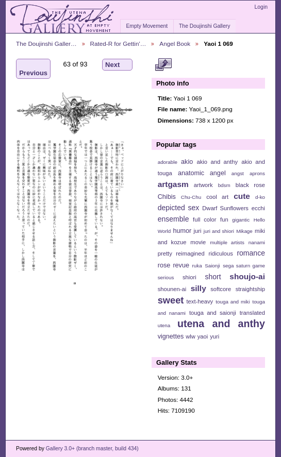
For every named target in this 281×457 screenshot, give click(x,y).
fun (224, 219)
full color (204, 219)
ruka (197, 265)
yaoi (202, 336)
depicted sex (179, 208)
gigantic (241, 220)
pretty (165, 253)
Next (117, 65)
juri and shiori (219, 231)
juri (198, 231)
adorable (167, 162)
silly (198, 288)
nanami (257, 242)
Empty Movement (147, 26)
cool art (217, 197)
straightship (250, 289)
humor (182, 230)
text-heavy (199, 301)
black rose (250, 185)
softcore (220, 289)
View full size (163, 65)
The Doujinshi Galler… (46, 43)
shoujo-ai (247, 276)
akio (187, 161)
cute (242, 196)
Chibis (167, 196)
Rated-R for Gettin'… (118, 43)
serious (166, 277)
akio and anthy (217, 162)
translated (252, 313)
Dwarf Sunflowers (225, 208)
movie (198, 242)
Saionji (212, 265)
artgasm (173, 184)
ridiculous (220, 253)
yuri (214, 336)
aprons (257, 173)
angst (238, 173)
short (213, 277)
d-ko (260, 197)
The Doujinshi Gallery (204, 26)
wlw (190, 336)
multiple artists (227, 242)
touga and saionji (212, 313)
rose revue (173, 265)
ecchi (258, 208)
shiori (189, 277)
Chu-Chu (191, 197)
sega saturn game (244, 265)
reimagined (190, 253)
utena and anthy (221, 323)
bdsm (224, 185)
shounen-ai (172, 289)
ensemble (173, 219)
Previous (33, 69)
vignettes (171, 336)
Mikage (244, 231)
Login (261, 7)
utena (164, 325)
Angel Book (174, 43)
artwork (203, 185)
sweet (171, 300)
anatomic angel (202, 173)
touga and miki (233, 301)
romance (251, 253)
